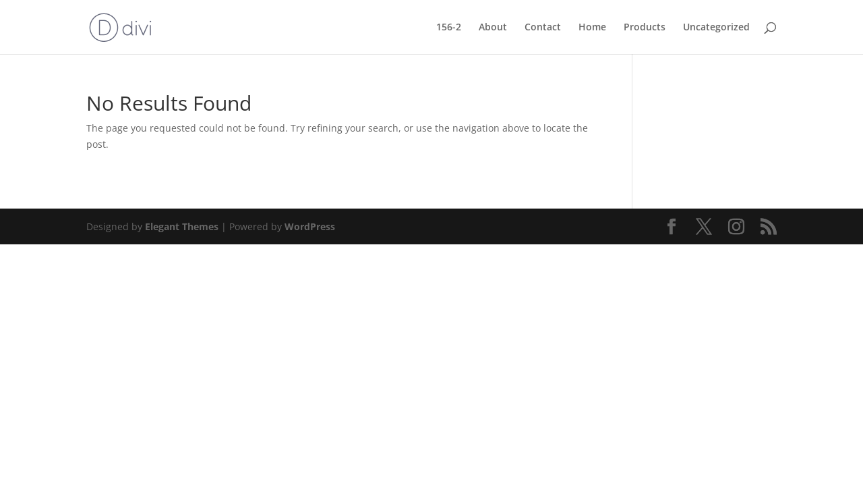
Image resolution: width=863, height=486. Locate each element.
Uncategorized (716, 27)
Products (644, 27)
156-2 (448, 27)
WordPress (310, 226)
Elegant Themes (181, 226)
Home (592, 27)
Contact (543, 27)
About (493, 27)
